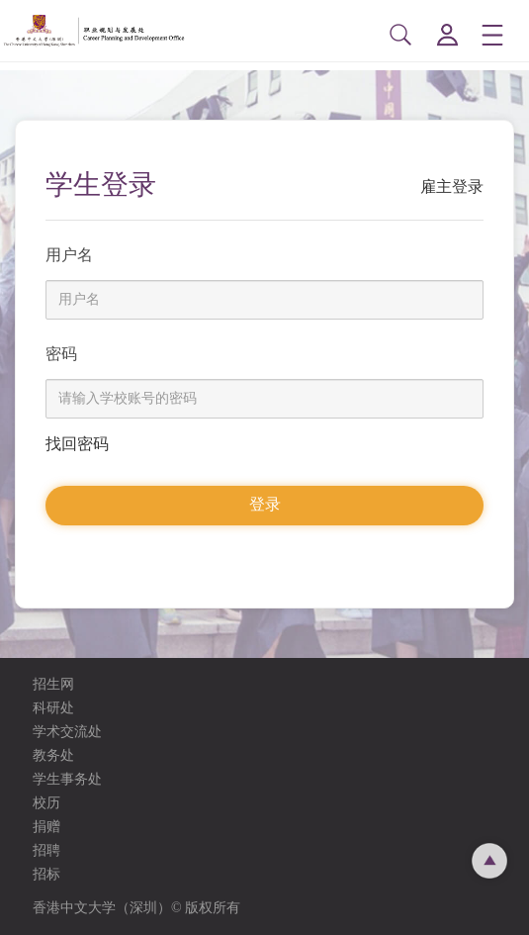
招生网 (53, 684)
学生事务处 (67, 779)
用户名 (69, 254)
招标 (46, 874)
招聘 (46, 850)
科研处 (53, 708)
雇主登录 (452, 186)
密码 (61, 353)
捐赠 (46, 826)
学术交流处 (67, 731)
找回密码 (77, 443)
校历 (46, 802)
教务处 (53, 755)
